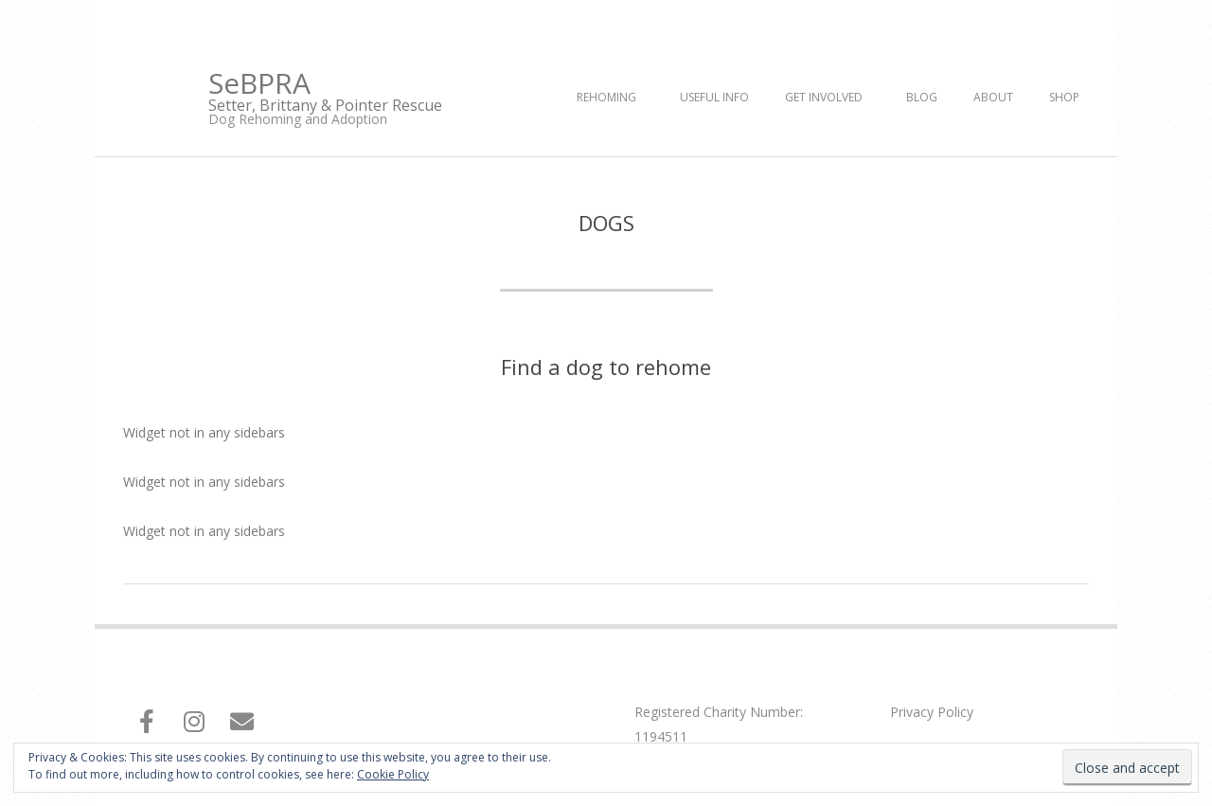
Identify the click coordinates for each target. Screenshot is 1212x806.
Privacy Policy (931, 712)
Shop (1064, 97)
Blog (921, 97)
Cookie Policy (393, 774)
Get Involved (824, 97)
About (993, 97)
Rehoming (606, 97)
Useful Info (714, 97)
